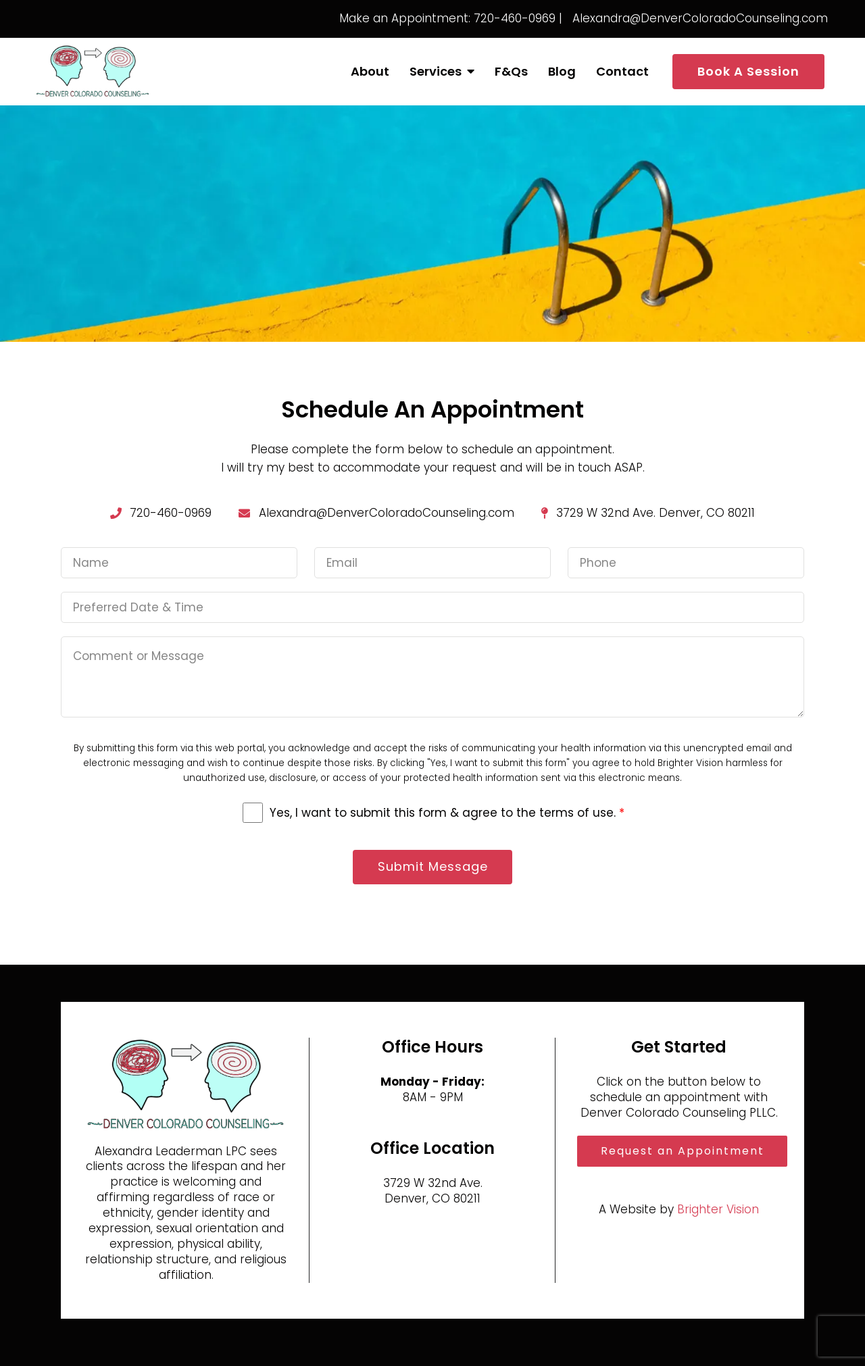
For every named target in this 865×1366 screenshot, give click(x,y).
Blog (562, 71)
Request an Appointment (682, 1151)
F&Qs (511, 71)
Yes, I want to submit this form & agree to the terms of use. (447, 812)
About (370, 71)
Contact (622, 71)
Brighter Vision (718, 1209)
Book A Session (748, 71)
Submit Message (433, 867)
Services (436, 71)
